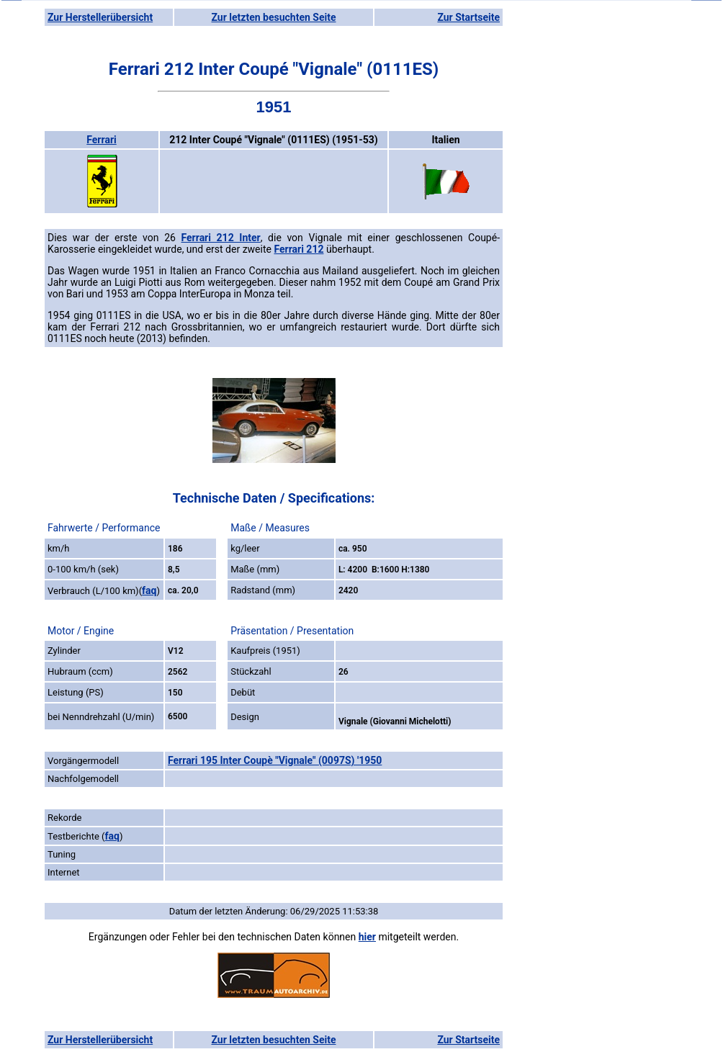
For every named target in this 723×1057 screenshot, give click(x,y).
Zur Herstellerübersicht (100, 17)
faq (149, 590)
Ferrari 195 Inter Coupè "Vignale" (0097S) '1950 (275, 760)
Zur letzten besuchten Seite (274, 17)
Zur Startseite (468, 17)
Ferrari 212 (298, 249)
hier (367, 937)
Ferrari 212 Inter (221, 237)
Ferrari (101, 139)
